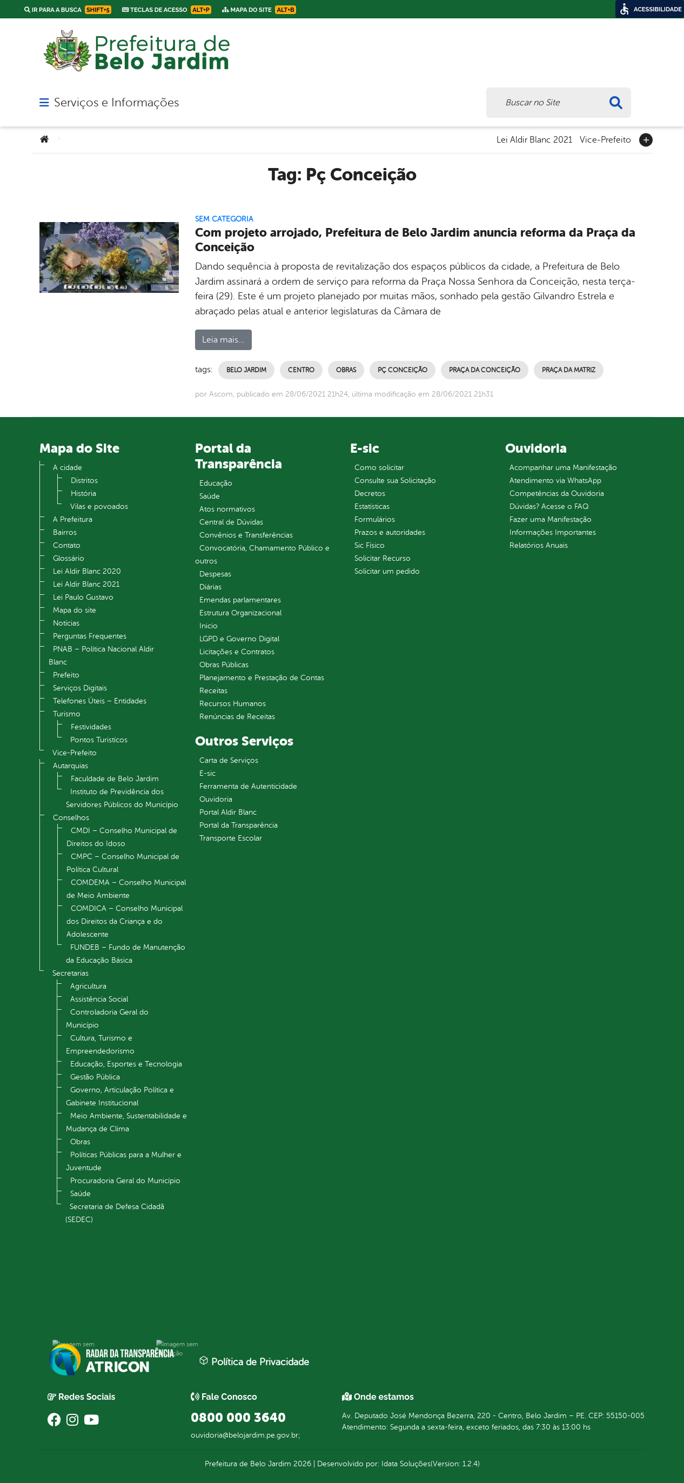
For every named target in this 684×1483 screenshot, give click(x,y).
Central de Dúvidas (231, 522)
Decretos (369, 493)
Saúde (80, 1194)
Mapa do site (74, 610)
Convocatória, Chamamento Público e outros (262, 554)
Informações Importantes (552, 532)
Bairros (65, 532)
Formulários (374, 519)
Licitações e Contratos (236, 652)
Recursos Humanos (232, 704)
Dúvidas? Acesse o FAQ (548, 506)
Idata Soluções (406, 1464)
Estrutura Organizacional (240, 613)
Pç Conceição (402, 370)
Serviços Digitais (80, 688)
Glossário (68, 558)
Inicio (208, 626)
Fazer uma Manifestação (550, 519)
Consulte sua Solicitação (395, 481)
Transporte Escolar (230, 838)
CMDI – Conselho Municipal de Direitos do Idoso (121, 837)
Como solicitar (379, 468)
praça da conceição (484, 370)
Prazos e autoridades (389, 532)
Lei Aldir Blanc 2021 (534, 139)
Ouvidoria (215, 799)
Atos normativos (227, 509)
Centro (301, 370)
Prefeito (66, 675)
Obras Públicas (224, 665)
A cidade (67, 468)
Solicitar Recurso (382, 558)
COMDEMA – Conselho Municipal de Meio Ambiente (126, 889)
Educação (215, 483)
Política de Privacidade (254, 1361)
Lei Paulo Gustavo (83, 597)
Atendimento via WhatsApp (555, 481)
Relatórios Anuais (538, 545)
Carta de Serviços (228, 760)
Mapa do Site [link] (259, 10)
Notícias (66, 623)
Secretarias (70, 973)
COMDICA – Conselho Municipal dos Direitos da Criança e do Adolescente (124, 921)
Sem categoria (224, 219)
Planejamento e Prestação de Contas (261, 678)
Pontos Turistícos (99, 740)
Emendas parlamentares (240, 600)
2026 (301, 1464)
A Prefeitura (72, 519)
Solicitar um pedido (387, 571)
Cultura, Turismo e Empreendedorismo (100, 1044)
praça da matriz (568, 370)
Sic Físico (369, 545)
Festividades (91, 727)
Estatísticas (372, 506)
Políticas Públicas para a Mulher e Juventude (124, 1161)
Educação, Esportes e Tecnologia (126, 1064)
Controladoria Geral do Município (107, 1018)
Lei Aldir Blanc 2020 (87, 571)
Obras (346, 370)
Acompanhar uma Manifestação (563, 468)
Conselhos (71, 818)
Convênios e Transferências (246, 535)
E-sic (207, 773)
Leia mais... (223, 340)
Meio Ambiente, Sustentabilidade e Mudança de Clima (126, 1122)
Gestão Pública (95, 1077)
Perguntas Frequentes (89, 636)
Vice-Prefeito (605, 139)
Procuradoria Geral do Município (125, 1181)
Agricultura (88, 986)
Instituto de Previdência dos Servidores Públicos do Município (122, 798)
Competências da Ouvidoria (556, 493)
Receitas (213, 691)
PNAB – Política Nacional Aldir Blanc (101, 655)
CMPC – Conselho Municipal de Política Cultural (122, 863)
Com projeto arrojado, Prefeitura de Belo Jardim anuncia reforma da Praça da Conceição (415, 239)
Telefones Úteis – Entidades (99, 701)
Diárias (210, 587)
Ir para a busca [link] (67, 10)
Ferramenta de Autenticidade (248, 786)
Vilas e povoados (99, 506)
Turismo (67, 714)
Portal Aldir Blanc (228, 812)
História (83, 493)
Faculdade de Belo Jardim (115, 779)
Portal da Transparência (238, 825)
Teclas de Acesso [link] (166, 10)
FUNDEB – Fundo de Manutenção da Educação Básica (125, 953)
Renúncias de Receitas (237, 717)
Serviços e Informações (116, 102)
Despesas (215, 574)
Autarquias (70, 766)
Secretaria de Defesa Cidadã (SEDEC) (114, 1213)
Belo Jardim (246, 370)
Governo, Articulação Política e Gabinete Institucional (120, 1096)
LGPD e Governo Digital (239, 639)
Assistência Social (99, 999)
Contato (67, 545)
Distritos (84, 481)
